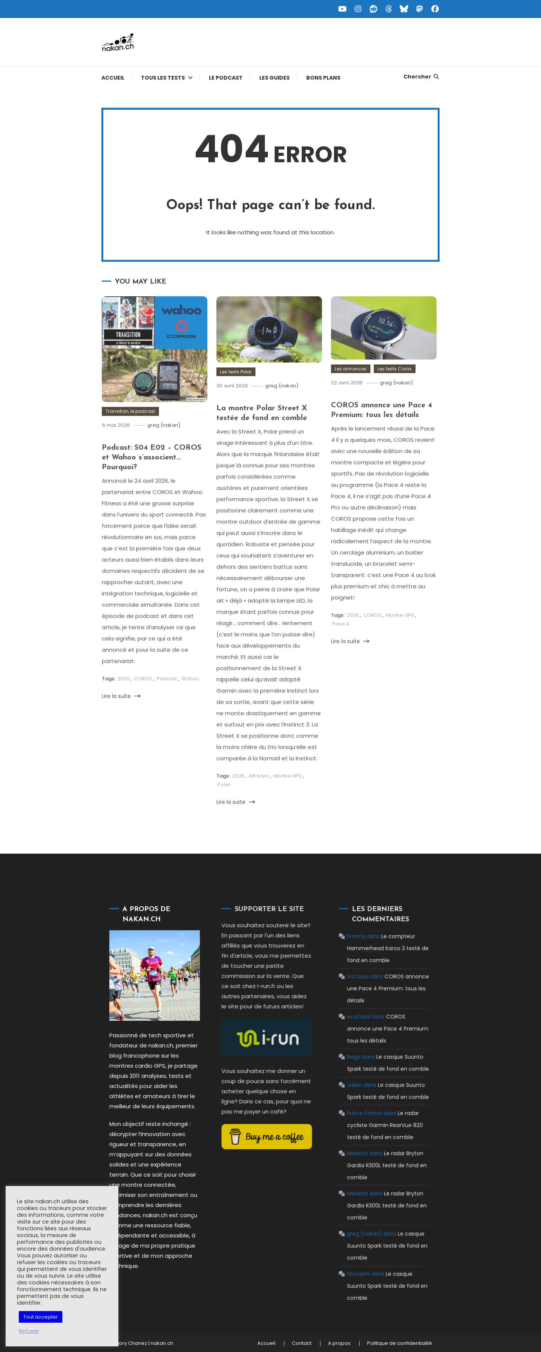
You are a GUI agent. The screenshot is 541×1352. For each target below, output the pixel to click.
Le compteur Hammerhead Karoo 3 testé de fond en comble (369, 948)
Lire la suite (121, 714)
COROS (143, 696)
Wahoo (190, 696)
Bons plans (323, 77)
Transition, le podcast (130, 429)
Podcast (167, 696)
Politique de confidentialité (399, 1343)
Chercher (421, 76)
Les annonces (351, 386)
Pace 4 (340, 642)
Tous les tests (163, 77)
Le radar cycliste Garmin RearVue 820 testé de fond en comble (367, 1125)
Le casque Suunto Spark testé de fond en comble (369, 1245)
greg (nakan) (163, 443)
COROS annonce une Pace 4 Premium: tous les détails (370, 988)
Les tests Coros (395, 386)
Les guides (274, 77)
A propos (339, 1343)
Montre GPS (288, 794)
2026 (124, 696)
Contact (301, 1343)
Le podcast (226, 77)
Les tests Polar (236, 389)
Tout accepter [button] (40, 1316)
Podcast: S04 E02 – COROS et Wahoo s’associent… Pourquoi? (151, 475)
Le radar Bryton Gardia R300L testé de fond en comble (368, 1165)
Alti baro (259, 794)
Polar (224, 802)
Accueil (112, 77)
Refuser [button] (29, 1331)
